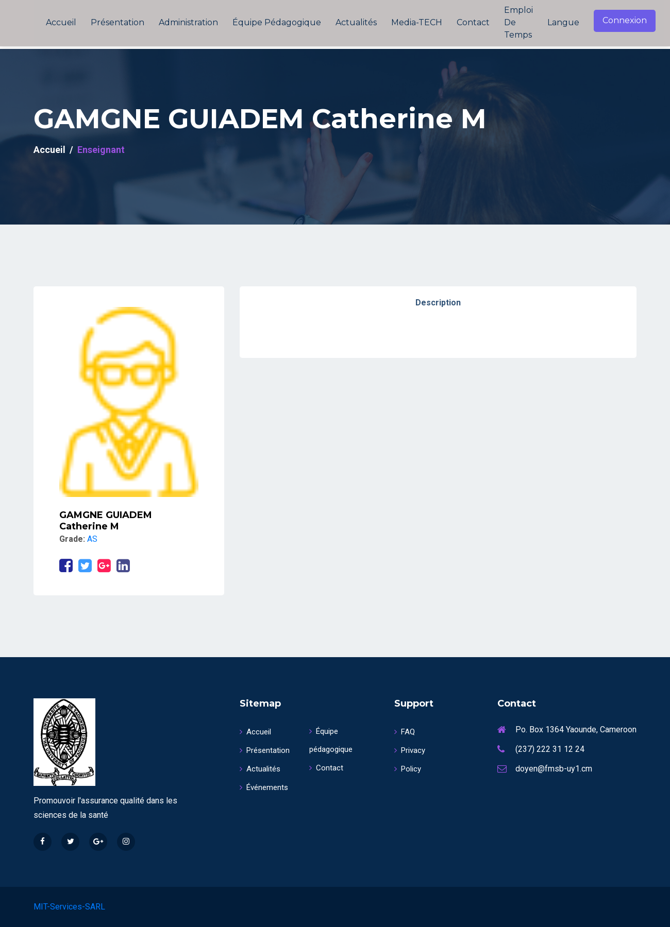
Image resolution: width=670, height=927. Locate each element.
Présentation (117, 22)
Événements (264, 787)
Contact (473, 22)
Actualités (356, 22)
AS (92, 539)
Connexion (624, 20)
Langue (563, 22)
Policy (407, 769)
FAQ (404, 731)
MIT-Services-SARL (69, 907)
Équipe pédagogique (276, 22)
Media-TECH (416, 22)
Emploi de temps (518, 22)
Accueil (61, 22)
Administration (188, 22)
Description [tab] (438, 302)
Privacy (409, 750)
